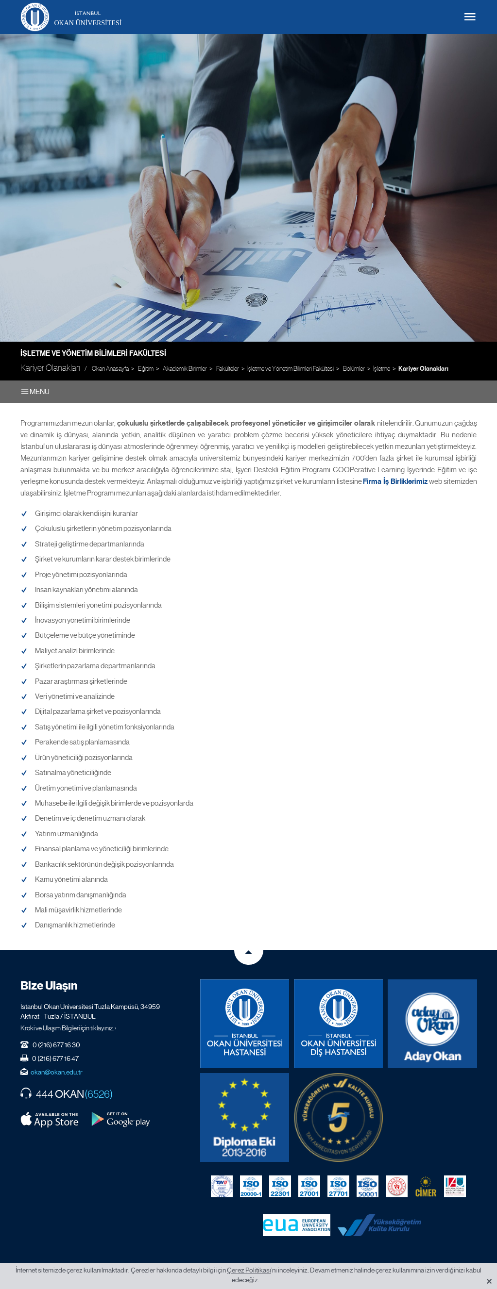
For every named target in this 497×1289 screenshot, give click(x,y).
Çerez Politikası (249, 1270)
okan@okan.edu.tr (57, 1072)
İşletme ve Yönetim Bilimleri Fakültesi (93, 353)
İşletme (381, 368)
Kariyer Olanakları (423, 369)
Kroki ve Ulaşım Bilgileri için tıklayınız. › (68, 1028)
